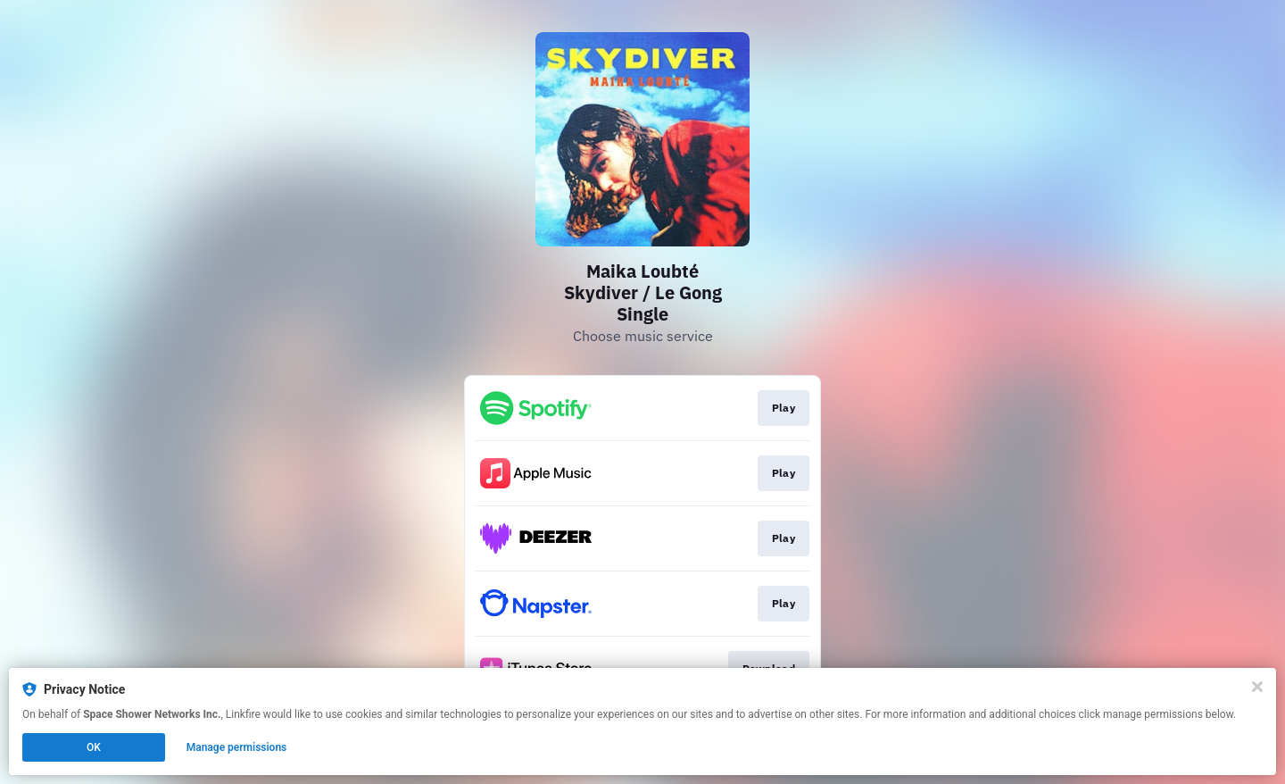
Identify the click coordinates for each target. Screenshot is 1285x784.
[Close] (1257, 686)
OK (94, 747)
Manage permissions (237, 747)
